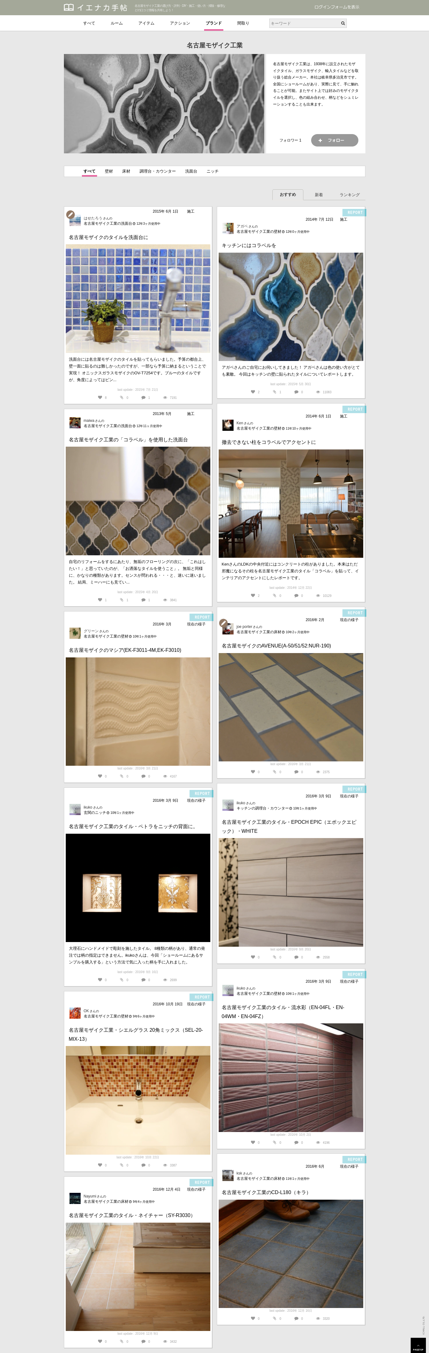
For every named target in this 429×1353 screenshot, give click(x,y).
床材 (126, 171)
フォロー (335, 140)
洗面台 (191, 171)
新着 (319, 194)
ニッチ (213, 171)
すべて (89, 23)
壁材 (109, 171)
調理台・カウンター (158, 171)
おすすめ (288, 194)
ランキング (350, 194)
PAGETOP (418, 1345)
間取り (243, 23)
